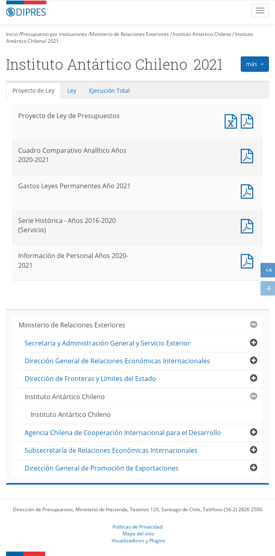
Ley (71, 90)
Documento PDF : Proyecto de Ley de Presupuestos (249, 120)
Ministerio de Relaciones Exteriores (129, 34)
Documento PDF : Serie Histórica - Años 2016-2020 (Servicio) (249, 225)
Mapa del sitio (138, 533)
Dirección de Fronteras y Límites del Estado (90, 378)
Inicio (12, 34)
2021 (53, 40)
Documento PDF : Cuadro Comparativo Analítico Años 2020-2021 (249, 155)
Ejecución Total (109, 90)
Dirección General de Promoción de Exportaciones (102, 468)
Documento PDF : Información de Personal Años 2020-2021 (249, 260)
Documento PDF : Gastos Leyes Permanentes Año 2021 (249, 190)
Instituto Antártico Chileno (202, 34)
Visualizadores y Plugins (138, 540)
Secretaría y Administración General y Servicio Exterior (107, 343)
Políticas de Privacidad (137, 526)
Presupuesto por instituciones (54, 34)
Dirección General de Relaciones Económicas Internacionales (117, 360)
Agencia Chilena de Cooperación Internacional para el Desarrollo (123, 432)
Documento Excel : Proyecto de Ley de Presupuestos (233, 120)
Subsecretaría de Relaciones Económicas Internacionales (111, 450)
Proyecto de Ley (33, 90)
